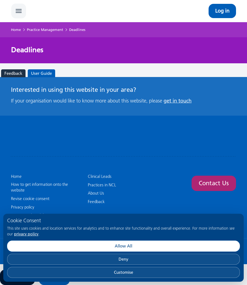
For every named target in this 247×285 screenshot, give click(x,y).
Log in (222, 11)
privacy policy (26, 234)
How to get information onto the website (39, 187)
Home (16, 29)
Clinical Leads (99, 176)
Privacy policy (22, 207)
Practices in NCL (102, 184)
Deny (123, 259)
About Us (96, 193)
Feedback (13, 73)
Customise (123, 272)
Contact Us (214, 183)
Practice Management (45, 29)
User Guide (41, 73)
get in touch (178, 101)
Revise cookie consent (30, 198)
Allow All (123, 246)
